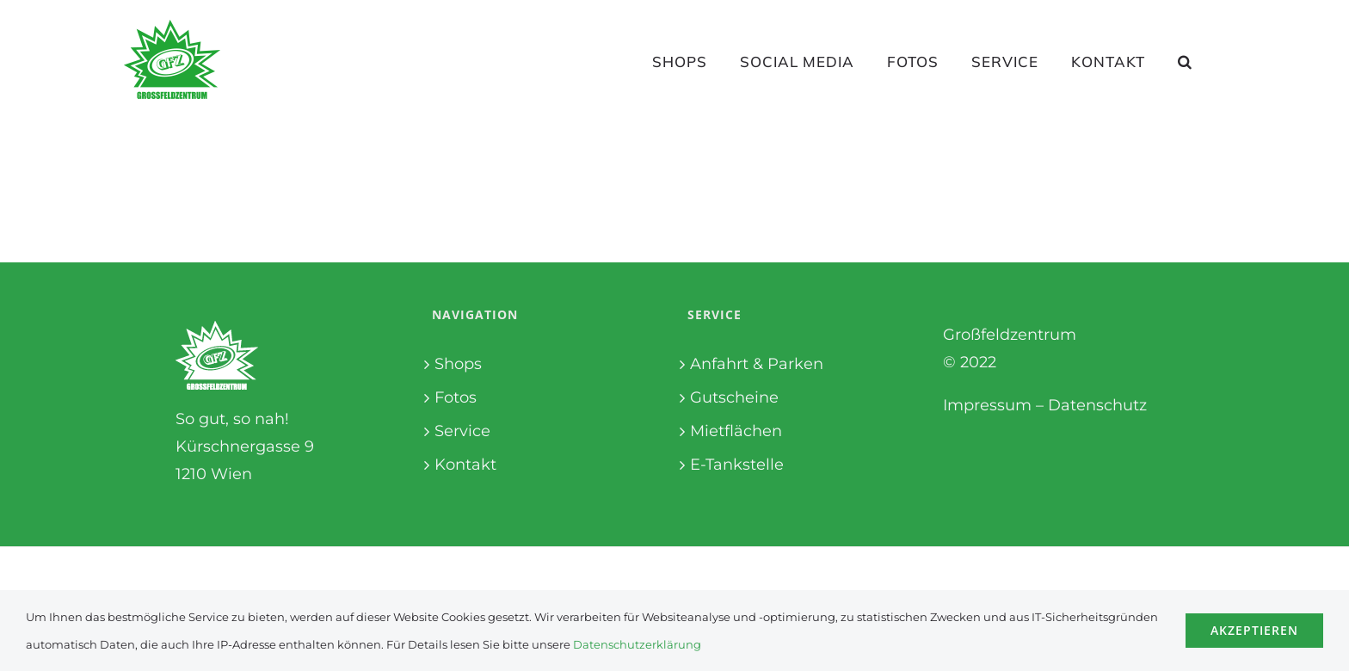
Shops (458, 363)
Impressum (987, 405)
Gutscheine (734, 397)
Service (462, 431)
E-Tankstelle (737, 464)
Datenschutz (1097, 405)
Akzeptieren (1254, 630)
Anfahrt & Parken (756, 363)
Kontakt (465, 464)
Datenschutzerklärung (637, 644)
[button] (1185, 61)
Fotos (455, 397)
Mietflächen (736, 431)
